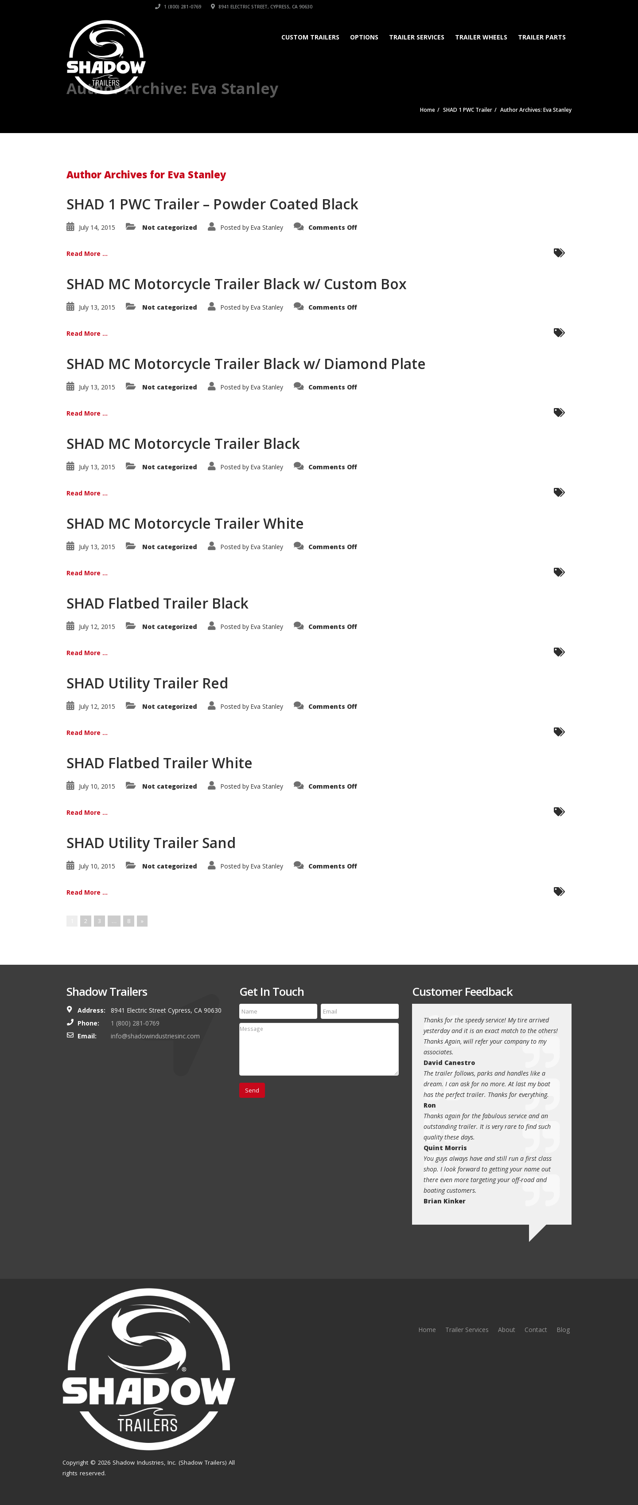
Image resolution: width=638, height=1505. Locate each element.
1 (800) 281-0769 (437, 7)
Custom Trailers (310, 37)
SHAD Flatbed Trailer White (159, 762)
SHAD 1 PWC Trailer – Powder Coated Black (212, 203)
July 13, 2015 (97, 307)
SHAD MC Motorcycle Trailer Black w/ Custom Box (236, 283)
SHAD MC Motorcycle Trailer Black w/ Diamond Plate (246, 363)
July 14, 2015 (97, 227)
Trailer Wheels (481, 37)
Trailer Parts (542, 37)
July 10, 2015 (97, 786)
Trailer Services (416, 37)
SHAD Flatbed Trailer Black (157, 603)
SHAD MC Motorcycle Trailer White (185, 523)
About (506, 1329)
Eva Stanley (266, 227)
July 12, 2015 (97, 626)
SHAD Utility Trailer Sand (151, 842)
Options (364, 37)
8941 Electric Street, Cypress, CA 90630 (521, 7)
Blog (563, 1329)
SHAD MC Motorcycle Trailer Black (183, 443)
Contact (536, 1329)
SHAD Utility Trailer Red (147, 682)
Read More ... (87, 253)
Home (427, 1329)
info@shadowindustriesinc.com (155, 1036)
